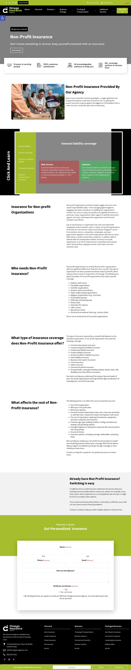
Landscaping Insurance (113, 640)
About (27, 9)
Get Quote (72, 667)
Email (87, 560)
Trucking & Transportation (82, 10)
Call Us (101, 667)
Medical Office (110, 644)
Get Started (16, 50)
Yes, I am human (66, 592)
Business (50, 9)
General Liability (80, 644)
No (66, 589)
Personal (38, 9)
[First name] (43, 552)
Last (87, 556)
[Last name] (87, 552)
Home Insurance (50, 640)
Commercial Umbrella (82, 640)
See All (46, 648)
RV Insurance (48, 644)
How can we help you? (65, 571)
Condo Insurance (50, 636)
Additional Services (104, 10)
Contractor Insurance (112, 636)
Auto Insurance (49, 632)
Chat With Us (122, 11)
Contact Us (119, 667)
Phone (43, 560)
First (43, 556)
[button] (2, 18)
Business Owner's (81, 636)
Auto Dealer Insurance (113, 632)
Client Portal (23, 3)
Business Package (63, 10)
